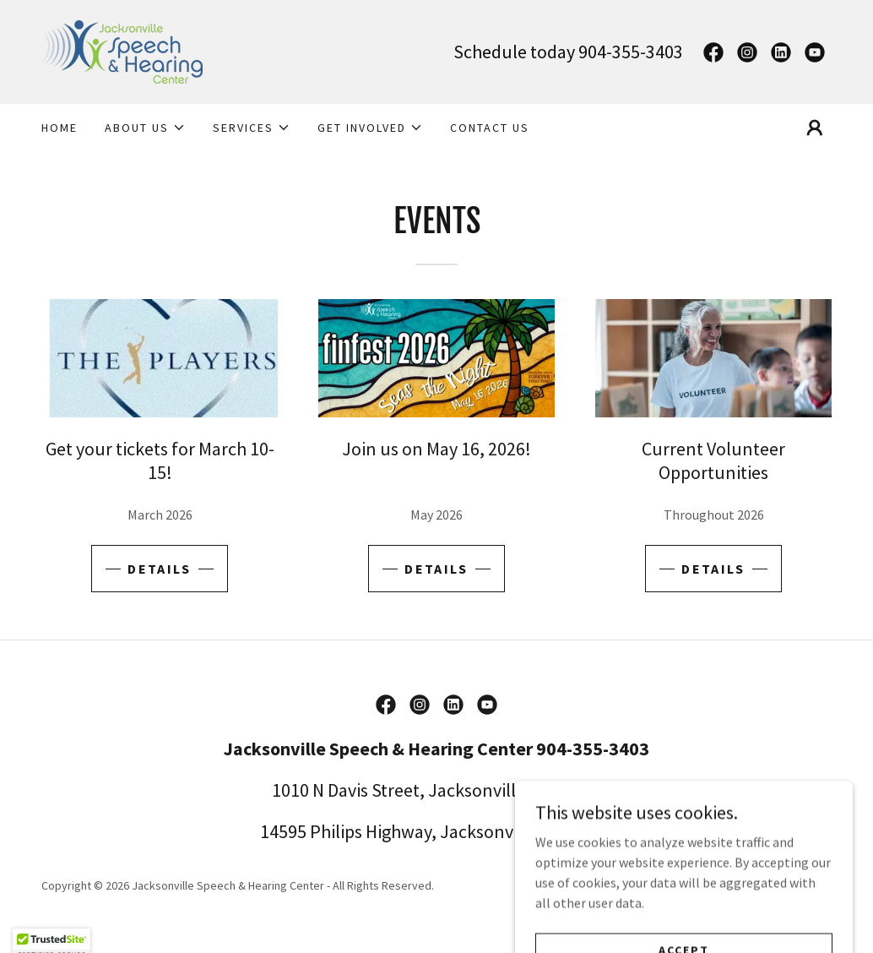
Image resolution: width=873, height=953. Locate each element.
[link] (122, 49)
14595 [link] (283, 831)
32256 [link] (590, 831)
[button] (145, 127)
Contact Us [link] (489, 127)
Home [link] (59, 127)
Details (159, 568)
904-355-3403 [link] (630, 51)
